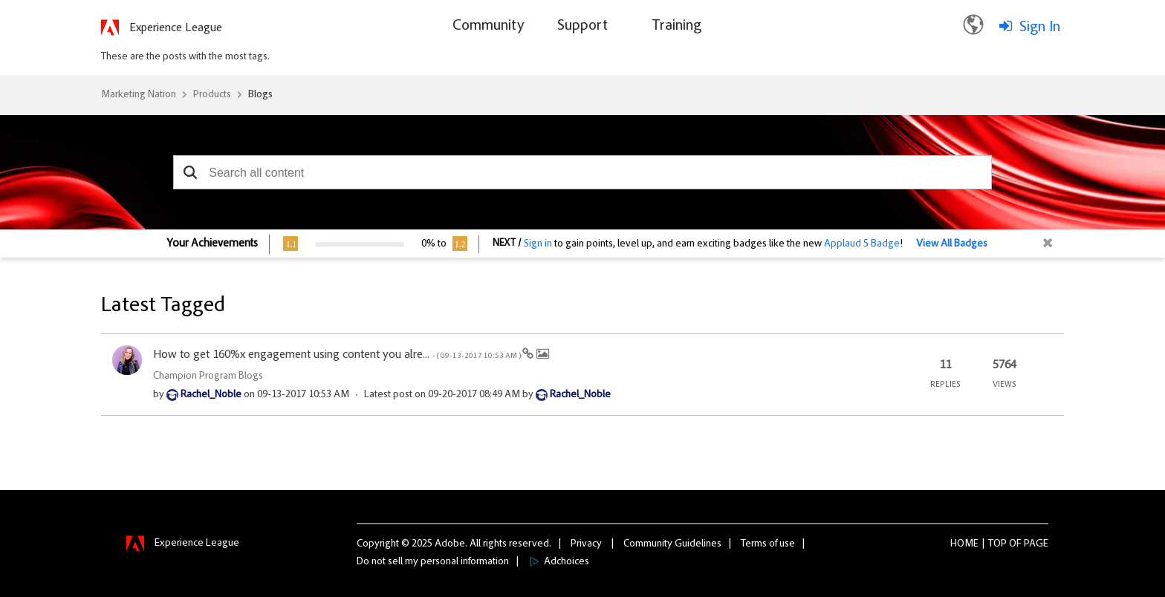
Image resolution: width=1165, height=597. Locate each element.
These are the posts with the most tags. (185, 57)
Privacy (586, 544)
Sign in (538, 244)
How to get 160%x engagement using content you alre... (337, 355)
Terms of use (768, 544)
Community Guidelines (672, 544)
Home (964, 544)
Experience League (175, 28)
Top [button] (997, 544)
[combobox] (582, 172)
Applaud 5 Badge (862, 244)
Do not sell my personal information (433, 562)
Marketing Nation (138, 95)
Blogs (260, 95)
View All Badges (951, 244)
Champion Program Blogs (208, 376)
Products (212, 95)
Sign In (1039, 27)
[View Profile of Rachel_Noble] (211, 395)
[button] (190, 172)
